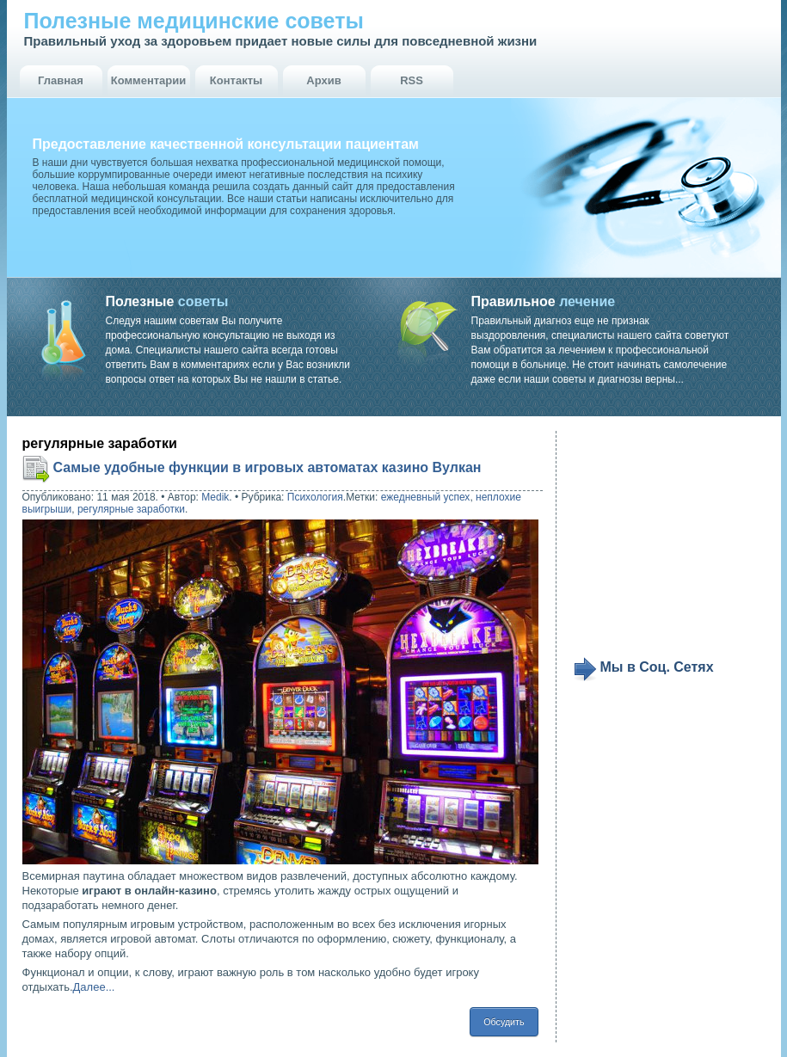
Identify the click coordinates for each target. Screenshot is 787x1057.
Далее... (94, 986)
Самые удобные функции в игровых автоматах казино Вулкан (267, 467)
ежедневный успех (425, 497)
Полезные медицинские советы (194, 21)
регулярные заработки (131, 509)
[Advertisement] (679, 543)
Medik (215, 497)
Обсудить (503, 1022)
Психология (315, 497)
